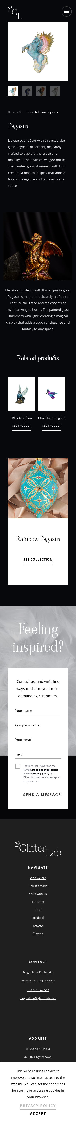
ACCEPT (38, 1113)
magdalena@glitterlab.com (38, 998)
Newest (38, 925)
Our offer (25, 112)
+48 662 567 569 (38, 990)
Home (12, 112)
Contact (38, 933)
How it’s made (38, 886)
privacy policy (40, 773)
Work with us (38, 894)
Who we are (38, 878)
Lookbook (38, 918)
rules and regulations (45, 769)
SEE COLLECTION (38, 559)
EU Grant (38, 902)
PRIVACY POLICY (38, 1105)
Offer (38, 910)
